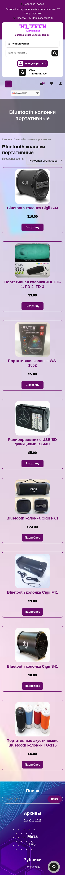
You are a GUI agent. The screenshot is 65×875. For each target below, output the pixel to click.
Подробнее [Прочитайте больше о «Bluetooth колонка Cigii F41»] (32, 611)
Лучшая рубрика (18, 44)
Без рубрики (32, 866)
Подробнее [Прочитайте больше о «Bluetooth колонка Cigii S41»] (32, 685)
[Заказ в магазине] (45, 161)
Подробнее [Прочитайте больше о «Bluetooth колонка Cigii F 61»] (32, 537)
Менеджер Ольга (32, 63)
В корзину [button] (32, 227)
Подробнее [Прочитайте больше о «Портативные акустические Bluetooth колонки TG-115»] (32, 764)
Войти (32, 843)
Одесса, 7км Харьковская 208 (33, 17)
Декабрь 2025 (32, 820)
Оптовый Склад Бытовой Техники (32, 35)
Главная (7, 139)
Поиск (54, 53)
